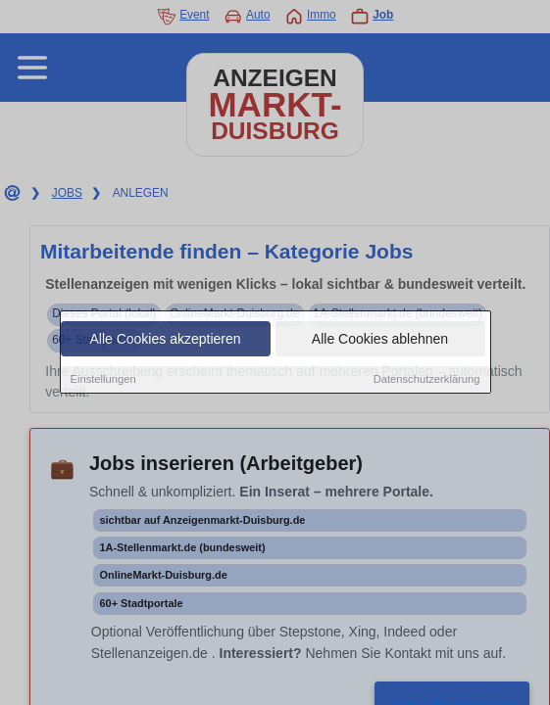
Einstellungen (103, 381)
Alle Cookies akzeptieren (164, 341)
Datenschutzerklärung (427, 381)
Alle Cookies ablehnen (380, 341)
